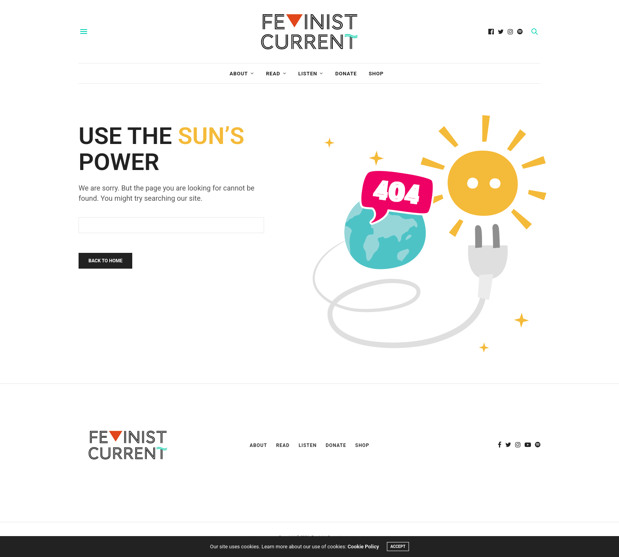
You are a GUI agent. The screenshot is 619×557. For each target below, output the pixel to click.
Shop (376, 74)
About (238, 74)
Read (273, 74)
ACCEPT (397, 546)
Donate (346, 74)
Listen (307, 74)
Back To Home (105, 261)
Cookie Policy (363, 547)
